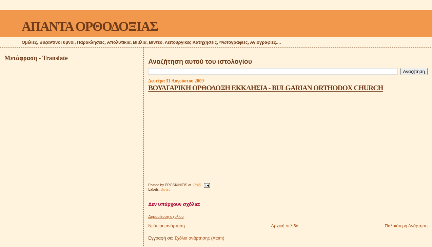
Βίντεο (166, 189)
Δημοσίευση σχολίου (165, 216)
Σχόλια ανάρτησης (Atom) (199, 238)
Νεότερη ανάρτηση (166, 225)
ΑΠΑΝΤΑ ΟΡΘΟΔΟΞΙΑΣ (90, 26)
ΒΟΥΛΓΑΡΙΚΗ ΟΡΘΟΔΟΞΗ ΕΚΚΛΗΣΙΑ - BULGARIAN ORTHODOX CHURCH (265, 88)
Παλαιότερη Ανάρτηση (406, 225)
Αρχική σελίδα (284, 225)
